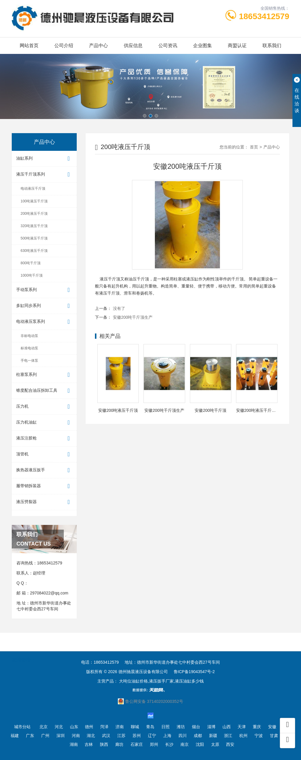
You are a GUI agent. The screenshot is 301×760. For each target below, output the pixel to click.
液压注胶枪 (44, 438)
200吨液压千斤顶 (34, 214)
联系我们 (271, 45)
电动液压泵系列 (44, 321)
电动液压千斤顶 (33, 188)
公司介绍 (63, 45)
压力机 (44, 406)
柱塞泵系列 (44, 374)
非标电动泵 (29, 336)
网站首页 (29, 45)
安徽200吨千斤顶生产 (133, 317)
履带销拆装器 (44, 486)
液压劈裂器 (44, 502)
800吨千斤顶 (31, 263)
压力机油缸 (44, 422)
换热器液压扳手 (44, 470)
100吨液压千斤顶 (34, 201)
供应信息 (133, 45)
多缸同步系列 (44, 306)
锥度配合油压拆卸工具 (44, 390)
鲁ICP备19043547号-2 (194, 671)
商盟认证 (237, 45)
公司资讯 (167, 45)
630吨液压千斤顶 (34, 251)
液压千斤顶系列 (44, 174)
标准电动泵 (29, 348)
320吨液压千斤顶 (34, 226)
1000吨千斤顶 (32, 275)
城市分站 (22, 726)
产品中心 (98, 45)
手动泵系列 (44, 290)
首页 (254, 147)
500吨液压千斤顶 (34, 238)
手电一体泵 (29, 360)
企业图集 (202, 45)
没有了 (119, 308)
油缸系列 (44, 158)
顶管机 (44, 454)
